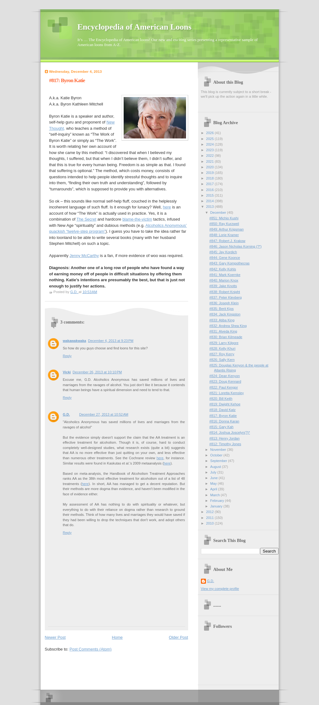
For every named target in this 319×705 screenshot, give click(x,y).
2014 (210, 201)
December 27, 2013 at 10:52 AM (103, 414)
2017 (210, 184)
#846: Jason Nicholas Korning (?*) (235, 246)
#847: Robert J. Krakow (227, 241)
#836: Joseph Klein (224, 303)
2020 (210, 167)
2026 (210, 133)
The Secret (86, 219)
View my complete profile (220, 589)
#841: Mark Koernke (224, 275)
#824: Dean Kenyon (224, 376)
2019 (210, 173)
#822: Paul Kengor (223, 387)
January (216, 506)
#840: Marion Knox (223, 280)
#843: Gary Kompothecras (229, 263)
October (216, 455)
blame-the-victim (137, 219)
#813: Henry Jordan (224, 438)
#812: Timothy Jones (225, 444)
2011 (210, 518)
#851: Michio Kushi (223, 218)
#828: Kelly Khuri (222, 348)
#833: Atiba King (221, 320)
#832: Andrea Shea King (228, 326)
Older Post (178, 637)
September (219, 461)
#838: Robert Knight (224, 292)
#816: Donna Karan (224, 421)
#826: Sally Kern (222, 360)
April (214, 489)
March (215, 495)
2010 (210, 523)
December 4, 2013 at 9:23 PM (110, 341)
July (213, 472)
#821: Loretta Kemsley (226, 393)
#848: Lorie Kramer (224, 235)
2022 (210, 155)
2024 (210, 144)
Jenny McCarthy (84, 255)
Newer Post (55, 637)
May (214, 483)
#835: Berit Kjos (221, 308)
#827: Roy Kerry (221, 354)
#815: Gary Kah (221, 427)
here (167, 207)
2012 (210, 512)
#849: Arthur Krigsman (226, 229)
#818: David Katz (222, 410)
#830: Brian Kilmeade (225, 337)
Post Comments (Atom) (90, 649)
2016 (210, 190)
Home (117, 637)
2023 (210, 150)
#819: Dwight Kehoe (224, 404)
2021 (210, 161)
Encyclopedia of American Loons (135, 26)
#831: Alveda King (223, 331)
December (218, 212)
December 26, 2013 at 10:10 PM (97, 372)
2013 (210, 206)
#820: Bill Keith (220, 398)
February (217, 500)
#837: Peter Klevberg (225, 297)
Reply (67, 356)
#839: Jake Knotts (223, 286)
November (218, 449)
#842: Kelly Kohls (222, 269)
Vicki (67, 372)
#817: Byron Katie (223, 416)
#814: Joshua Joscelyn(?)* (229, 432)
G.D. (66, 414)
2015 (210, 195)
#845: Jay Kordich (223, 252)
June (214, 478)
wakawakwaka (74, 341)
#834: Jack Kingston (224, 314)
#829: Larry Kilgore (223, 343)
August (216, 467)
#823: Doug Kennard (225, 381)
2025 (210, 139)
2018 (210, 178)
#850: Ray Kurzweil (224, 224)
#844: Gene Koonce (224, 257)
